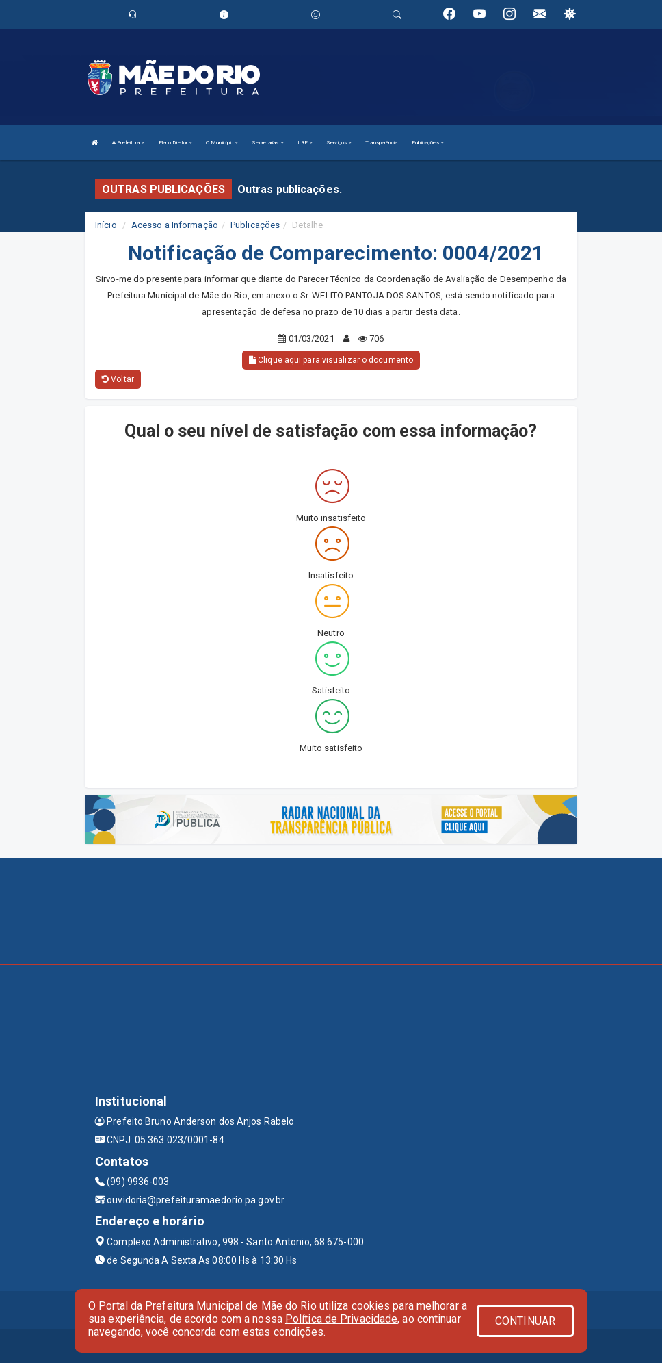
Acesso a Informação (174, 225)
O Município (222, 143)
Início (106, 225)
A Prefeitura (128, 143)
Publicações (428, 143)
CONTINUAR (525, 1320)
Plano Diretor (176, 143)
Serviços (339, 143)
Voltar (118, 379)
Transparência (381, 143)
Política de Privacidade (341, 1318)
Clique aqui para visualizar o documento (331, 360)
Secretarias (267, 143)
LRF (305, 143)
